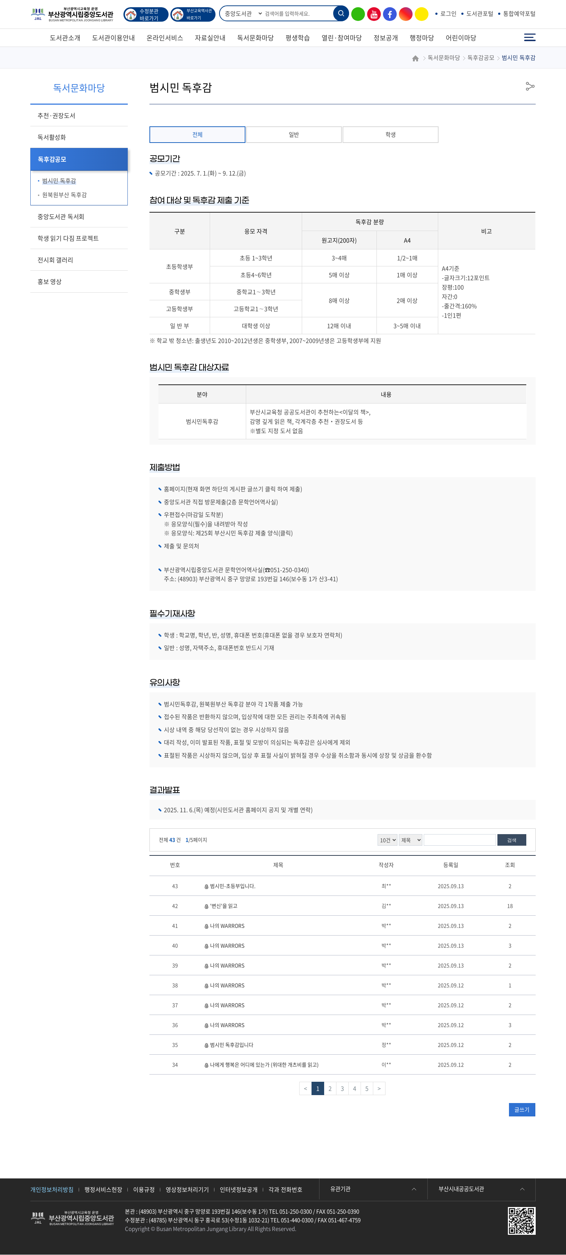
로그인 (448, 13)
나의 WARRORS (224, 925)
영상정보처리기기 (187, 1189)
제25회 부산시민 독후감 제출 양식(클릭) (244, 533)
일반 (293, 134)
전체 (197, 134)
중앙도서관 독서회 (61, 216)
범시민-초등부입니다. (230, 886)
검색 (512, 840)
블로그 (356, 14)
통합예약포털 (519, 13)
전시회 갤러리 (55, 259)
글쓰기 (522, 1110)
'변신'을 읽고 (221, 906)
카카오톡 (420, 14)
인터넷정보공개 (239, 1189)
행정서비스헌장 (103, 1189)
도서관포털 (479, 13)
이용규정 (144, 1189)
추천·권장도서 (56, 115)
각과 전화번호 (285, 1189)
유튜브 (372, 14)
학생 (390, 134)
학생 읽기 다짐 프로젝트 (68, 238)
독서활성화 (52, 136)
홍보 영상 (50, 281)
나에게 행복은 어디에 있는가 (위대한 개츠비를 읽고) (261, 1064)
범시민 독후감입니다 (228, 1045)
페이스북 (388, 14)
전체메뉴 (530, 37)
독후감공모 (52, 159)
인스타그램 (404, 14)
